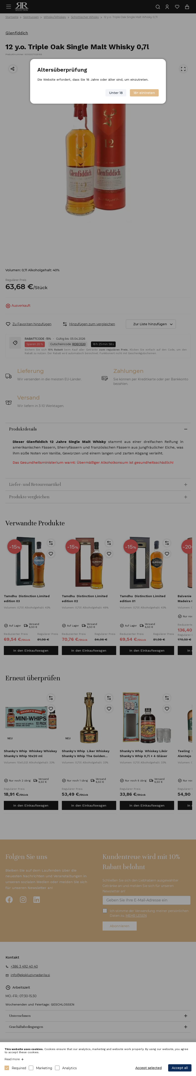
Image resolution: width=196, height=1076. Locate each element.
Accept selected (148, 1068)
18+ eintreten (144, 93)
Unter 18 (116, 93)
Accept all (180, 1068)
